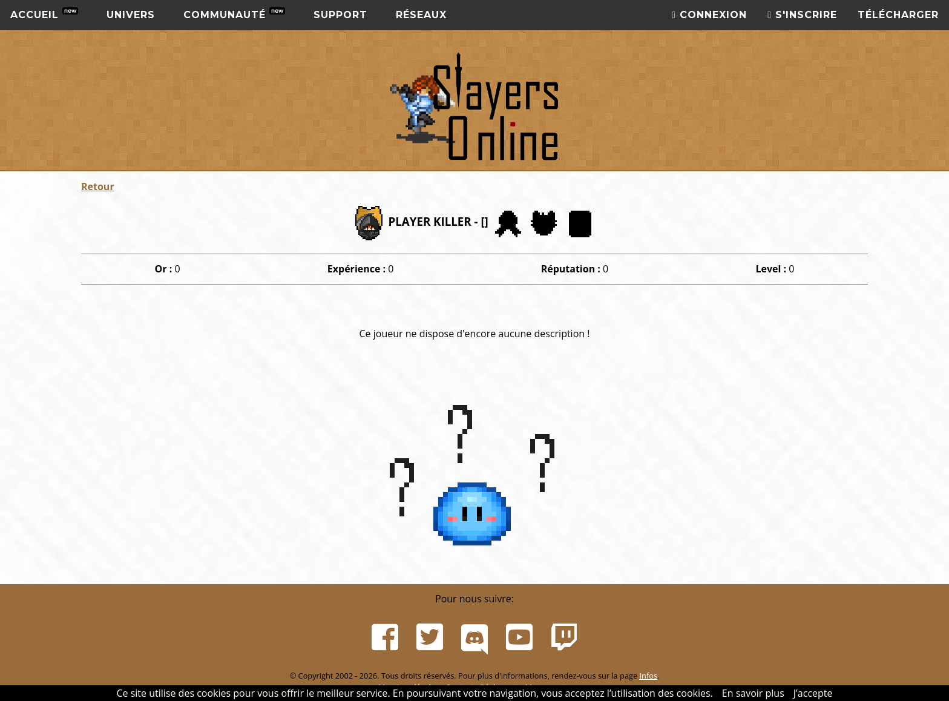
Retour (97, 186)
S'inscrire (802, 15)
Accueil (44, 14)
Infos (648, 675)
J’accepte (813, 693)
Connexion (709, 15)
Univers (131, 15)
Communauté (234, 14)
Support (340, 15)
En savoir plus (753, 693)
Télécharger (898, 15)
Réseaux (421, 15)
